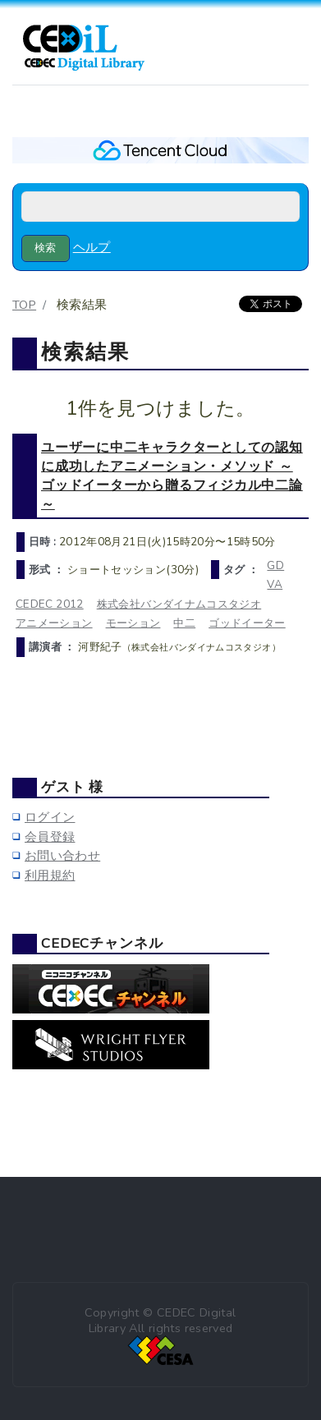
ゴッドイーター (247, 623)
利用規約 (50, 875)
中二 (184, 623)
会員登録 (50, 837)
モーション (133, 623)
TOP (24, 304)
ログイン (50, 817)
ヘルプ (92, 247)
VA (274, 584)
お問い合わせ (62, 856)
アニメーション (54, 623)
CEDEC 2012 (50, 604)
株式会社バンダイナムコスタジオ (179, 604)
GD (275, 565)
